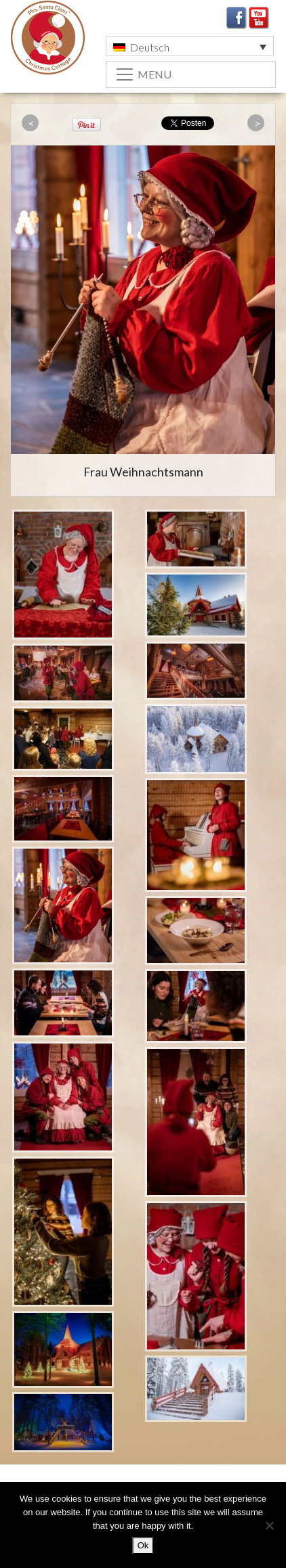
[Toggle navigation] (191, 74)
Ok (143, 1545)
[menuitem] (190, 46)
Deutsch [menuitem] (149, 47)
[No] (269, 1525)
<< (31, 123)
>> (257, 123)
